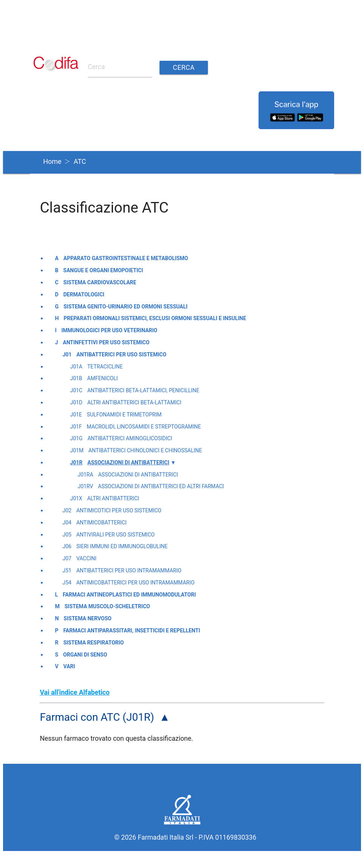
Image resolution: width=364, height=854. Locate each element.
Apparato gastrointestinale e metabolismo (126, 258)
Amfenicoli (102, 378)
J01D (76, 402)
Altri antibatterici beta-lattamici (134, 402)
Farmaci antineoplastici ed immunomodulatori (129, 595)
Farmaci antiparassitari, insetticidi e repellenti (131, 630)
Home (52, 161)
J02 (66, 510)
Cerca (184, 67)
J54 (66, 583)
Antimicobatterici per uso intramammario (135, 583)
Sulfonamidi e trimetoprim (124, 415)
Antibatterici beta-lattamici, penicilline (143, 390)
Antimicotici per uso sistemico (118, 510)
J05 (66, 535)
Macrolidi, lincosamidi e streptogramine (144, 427)
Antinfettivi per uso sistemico (106, 342)
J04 (66, 522)
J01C (76, 390)
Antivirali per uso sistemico (115, 535)
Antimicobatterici (101, 522)
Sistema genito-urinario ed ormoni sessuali (125, 307)
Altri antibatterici (113, 498)
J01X (76, 498)
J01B (76, 378)
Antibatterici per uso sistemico (121, 354)
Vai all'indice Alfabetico (75, 692)
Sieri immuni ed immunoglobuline (122, 546)
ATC (80, 161)
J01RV (85, 486)
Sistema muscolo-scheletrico (107, 606)
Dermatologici (84, 294)
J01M (77, 450)
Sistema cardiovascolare (100, 282)
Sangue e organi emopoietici (103, 270)
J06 (66, 546)
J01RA (85, 475)
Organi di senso (85, 655)
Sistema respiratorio (93, 643)
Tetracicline (105, 367)
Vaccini (86, 558)
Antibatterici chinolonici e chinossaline (145, 450)
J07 (66, 558)
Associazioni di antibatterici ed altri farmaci (161, 486)
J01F (76, 427)
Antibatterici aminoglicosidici (129, 438)
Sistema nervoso (88, 618)
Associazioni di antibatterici (128, 462)
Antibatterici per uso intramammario (128, 570)
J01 (66, 354)
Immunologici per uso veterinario (110, 330)
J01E (76, 415)
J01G (76, 438)
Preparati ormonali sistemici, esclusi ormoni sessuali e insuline (155, 318)
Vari (69, 666)
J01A (76, 367)
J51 (66, 570)
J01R (76, 462)
